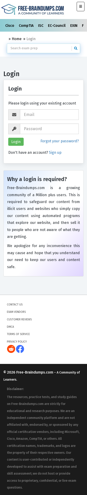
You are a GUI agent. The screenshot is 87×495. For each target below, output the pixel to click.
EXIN (74, 25)
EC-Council (57, 25)
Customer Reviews (19, 319)
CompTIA (26, 25)
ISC (41, 25)
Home (17, 39)
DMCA (10, 326)
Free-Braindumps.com (35, 372)
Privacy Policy (17, 341)
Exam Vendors (16, 312)
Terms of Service (18, 334)
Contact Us (15, 304)
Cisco (10, 25)
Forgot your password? (59, 141)
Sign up (55, 152)
